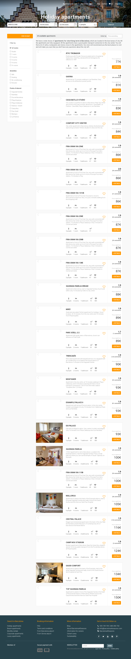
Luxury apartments (13, 636)
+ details (116, 67)
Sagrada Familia (16, 92)
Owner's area (71, 634)
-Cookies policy (114, 648)
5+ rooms (14, 65)
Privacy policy (106, 648)
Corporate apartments (15, 634)
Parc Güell (14, 111)
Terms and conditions (45, 628)
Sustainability (71, 636)
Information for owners (75, 631)
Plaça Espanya (15, 100)
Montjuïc (13, 114)
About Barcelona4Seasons (76, 628)
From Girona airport (44, 634)
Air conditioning (16, 80)
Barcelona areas (88, 4)
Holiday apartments (14, 626)
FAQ (38, 626)
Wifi (12, 74)
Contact (104, 4)
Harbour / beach (16, 106)
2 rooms (13, 57)
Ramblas (14, 94)
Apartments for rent (71, 4)
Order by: (104, 36)
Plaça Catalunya (16, 103)
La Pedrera (14, 117)
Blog (98, 4)
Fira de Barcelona (16, 97)
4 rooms (13, 62)
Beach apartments (13, 628)
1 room (13, 54)
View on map (25, 36)
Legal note (98, 648)
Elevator (13, 83)
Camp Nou (14, 108)
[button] (38, 437)
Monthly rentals (12, 631)
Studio (13, 51)
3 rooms (13, 60)
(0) (111, 4)
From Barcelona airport (45, 631)
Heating (13, 77)
